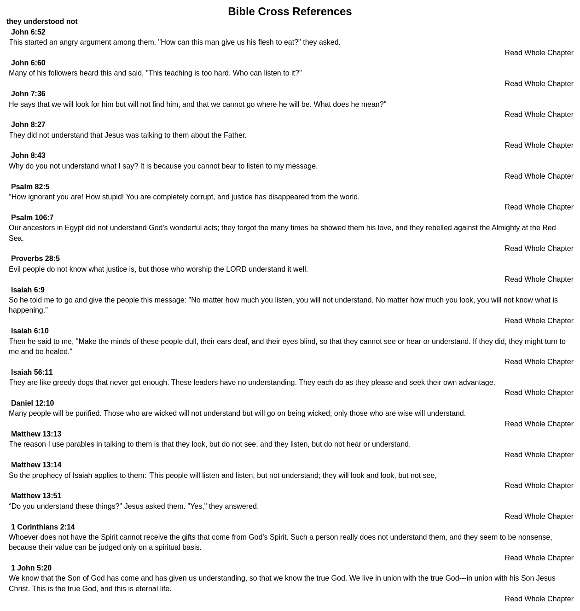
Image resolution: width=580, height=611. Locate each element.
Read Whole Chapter (539, 53)
